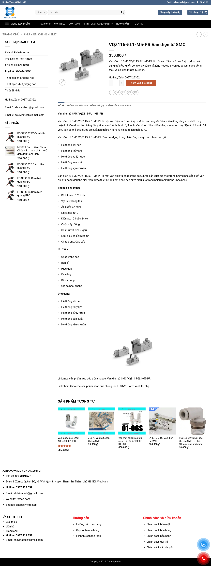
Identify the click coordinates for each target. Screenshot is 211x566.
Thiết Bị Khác (12, 90)
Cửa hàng (74, 24)
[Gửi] (122, 12)
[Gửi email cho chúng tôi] (207, 2)
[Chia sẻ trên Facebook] (112, 92)
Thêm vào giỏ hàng (140, 82)
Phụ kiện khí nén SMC (40, 34)
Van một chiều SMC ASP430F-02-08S (68, 440)
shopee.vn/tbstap (26, 504)
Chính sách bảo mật (158, 524)
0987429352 (28, 99)
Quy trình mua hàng (87, 530)
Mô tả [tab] (61, 105)
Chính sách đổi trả (157, 541)
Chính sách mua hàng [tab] (118, 105)
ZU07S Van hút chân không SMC (99, 440)
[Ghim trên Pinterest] (130, 92)
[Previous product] (205, 34)
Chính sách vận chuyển (160, 547)
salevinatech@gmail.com (29, 114)
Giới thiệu (59, 24)
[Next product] (199, 34)
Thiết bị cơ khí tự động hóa (20, 84)
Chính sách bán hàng (159, 530)
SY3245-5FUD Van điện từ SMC (161, 440)
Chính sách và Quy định (98, 23)
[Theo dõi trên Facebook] (197, 2)
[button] (170, 12)
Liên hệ (139, 24)
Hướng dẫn (123, 23)
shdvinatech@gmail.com (29, 107)
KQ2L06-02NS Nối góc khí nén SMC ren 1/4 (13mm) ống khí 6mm (191, 441)
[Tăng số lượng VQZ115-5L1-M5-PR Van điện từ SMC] (121, 83)
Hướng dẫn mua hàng (89, 524)
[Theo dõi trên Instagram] (201, 2)
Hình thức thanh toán (88, 535)
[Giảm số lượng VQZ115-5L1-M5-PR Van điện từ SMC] (111, 83)
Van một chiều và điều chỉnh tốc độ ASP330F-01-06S (130, 441)
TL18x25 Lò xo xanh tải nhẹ (133, 386)
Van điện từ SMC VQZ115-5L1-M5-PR (128, 378)
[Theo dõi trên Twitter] (204, 2)
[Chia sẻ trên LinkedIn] (135, 92)
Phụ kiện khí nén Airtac (18, 58)
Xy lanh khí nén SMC (17, 65)
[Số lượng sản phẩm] (116, 83)
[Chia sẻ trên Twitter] (118, 92)
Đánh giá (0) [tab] (97, 105)
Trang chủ (44, 24)
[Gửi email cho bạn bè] (123, 92)
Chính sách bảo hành (159, 535)
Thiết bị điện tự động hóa (19, 77)
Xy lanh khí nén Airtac (17, 52)
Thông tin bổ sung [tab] (77, 105)
